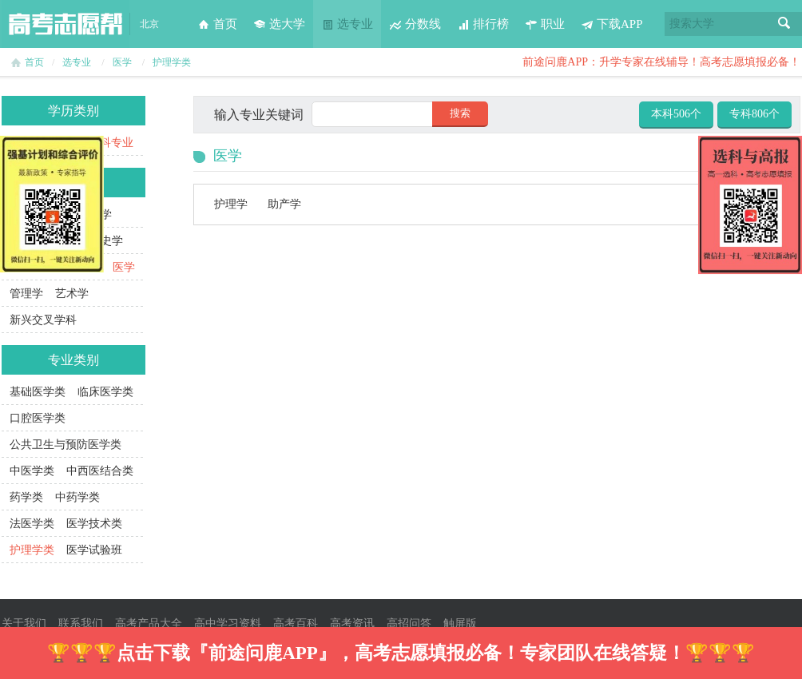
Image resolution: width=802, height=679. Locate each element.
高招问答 (409, 623)
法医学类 (32, 524)
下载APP (612, 24)
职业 (545, 24)
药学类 (26, 497)
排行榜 (483, 24)
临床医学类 (105, 392)
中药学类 (77, 497)
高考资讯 (352, 623)
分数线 (415, 24)
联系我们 (80, 623)
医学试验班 (94, 550)
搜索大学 (691, 24)
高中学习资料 (227, 623)
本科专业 (111, 143)
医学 (122, 62)
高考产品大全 (148, 623)
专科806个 (754, 114)
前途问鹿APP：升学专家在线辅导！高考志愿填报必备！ (661, 62)
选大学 (279, 24)
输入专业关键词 (259, 114)
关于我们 (24, 623)
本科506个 (676, 114)
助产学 (284, 204)
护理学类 (172, 62)
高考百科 (295, 623)
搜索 (784, 24)
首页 (217, 24)
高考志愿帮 (65, 24)
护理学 (231, 204)
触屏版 (460, 623)
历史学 (106, 241)
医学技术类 (94, 524)
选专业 (347, 24)
